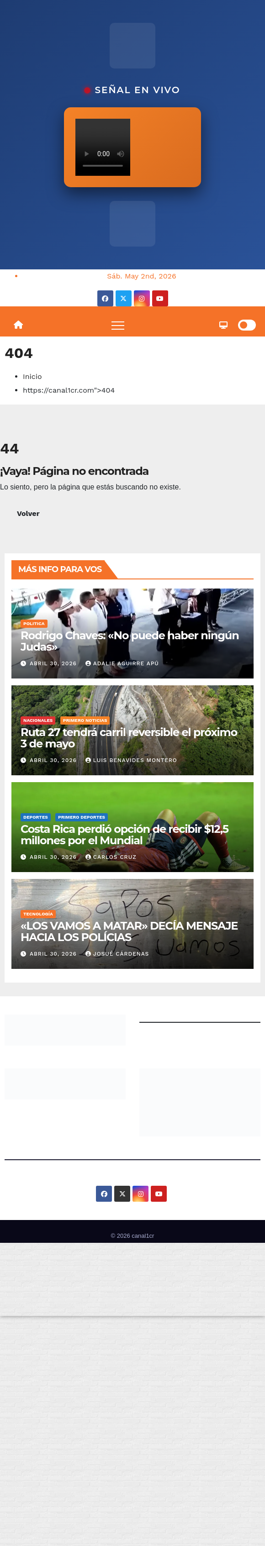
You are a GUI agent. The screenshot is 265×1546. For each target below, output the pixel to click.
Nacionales (38, 720)
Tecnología (38, 913)
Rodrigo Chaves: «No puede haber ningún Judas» (130, 641)
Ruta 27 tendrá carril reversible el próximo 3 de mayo (129, 738)
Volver (28, 513)
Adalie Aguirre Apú (122, 663)
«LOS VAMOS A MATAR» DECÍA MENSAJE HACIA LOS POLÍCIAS (129, 931)
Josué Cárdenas (117, 954)
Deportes (35, 817)
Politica (34, 623)
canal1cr (143, 1235)
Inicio (32, 376)
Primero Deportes (81, 817)
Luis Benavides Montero (131, 760)
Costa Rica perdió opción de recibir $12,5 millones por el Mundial (124, 834)
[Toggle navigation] (118, 325)
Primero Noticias (85, 720)
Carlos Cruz (111, 857)
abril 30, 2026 (54, 663)
